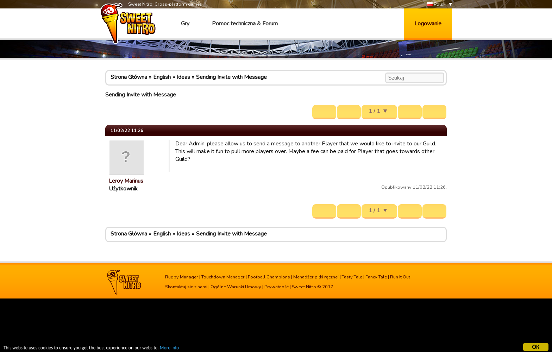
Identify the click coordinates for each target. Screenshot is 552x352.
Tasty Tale (352, 277)
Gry (185, 23)
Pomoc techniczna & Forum (245, 23)
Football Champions (269, 277)
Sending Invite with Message (231, 77)
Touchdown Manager (223, 277)
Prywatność (276, 287)
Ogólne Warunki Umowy (236, 287)
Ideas (183, 77)
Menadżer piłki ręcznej (316, 277)
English (162, 77)
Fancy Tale (376, 277)
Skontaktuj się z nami (186, 287)
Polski (436, 4)
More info (169, 349)
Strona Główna (129, 77)
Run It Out (400, 277)
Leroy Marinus (126, 181)
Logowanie (427, 23)
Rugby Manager (181, 277)
